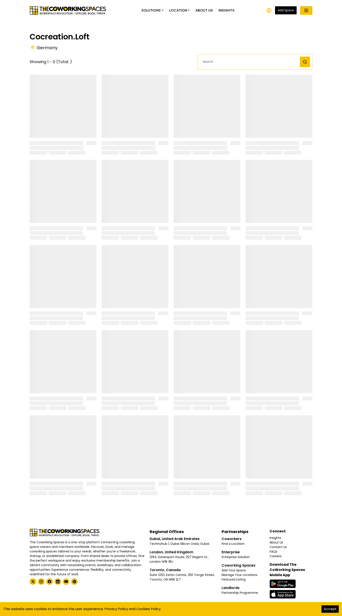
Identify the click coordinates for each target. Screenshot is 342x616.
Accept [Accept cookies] (330, 608)
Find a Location (233, 544)
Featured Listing (234, 579)
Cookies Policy (148, 608)
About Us (204, 10)
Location (178, 10)
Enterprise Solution (236, 557)
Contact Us (278, 547)
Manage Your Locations (239, 575)
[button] (250, 61)
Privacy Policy (116, 608)
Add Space (286, 10)
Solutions (151, 10)
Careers (276, 556)
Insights (226, 10)
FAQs (273, 551)
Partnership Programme (240, 593)
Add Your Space (234, 570)
